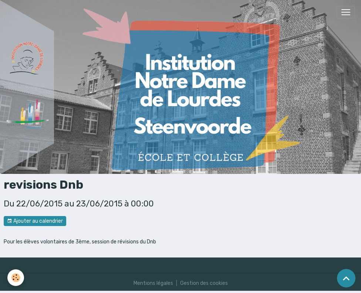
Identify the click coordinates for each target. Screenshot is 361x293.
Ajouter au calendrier (35, 221)
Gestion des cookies (204, 283)
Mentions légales (153, 283)
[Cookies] (15, 277)
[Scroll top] (346, 278)
